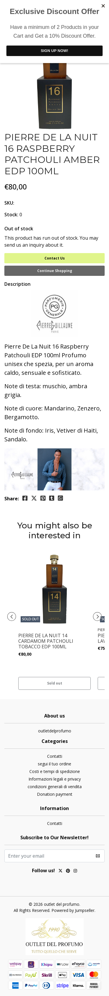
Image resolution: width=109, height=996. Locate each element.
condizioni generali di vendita (55, 786)
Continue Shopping (54, 270)
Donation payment (54, 794)
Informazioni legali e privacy (54, 779)
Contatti (54, 756)
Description (17, 284)
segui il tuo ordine (54, 764)
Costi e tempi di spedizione (54, 771)
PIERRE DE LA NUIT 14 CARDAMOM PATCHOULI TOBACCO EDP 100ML (45, 641)
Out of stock (18, 228)
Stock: (11, 214)
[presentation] (11, 616)
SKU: (9, 203)
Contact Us (54, 258)
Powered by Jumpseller (72, 910)
